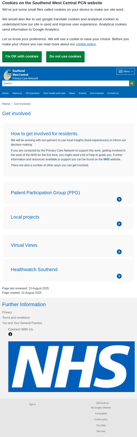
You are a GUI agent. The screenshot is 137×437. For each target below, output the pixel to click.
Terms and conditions (16, 317)
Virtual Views (24, 245)
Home (6, 103)
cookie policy (86, 44)
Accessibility (101, 413)
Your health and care (54, 93)
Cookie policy (100, 419)
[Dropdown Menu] (126, 71)
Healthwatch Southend (34, 269)
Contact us (113, 93)
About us (17, 93)
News (72, 93)
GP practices (33, 93)
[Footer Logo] (71, 366)
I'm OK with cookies (22, 56)
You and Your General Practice (22, 322)
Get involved (97, 93)
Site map (101, 431)
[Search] (65, 83)
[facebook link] (10, 334)
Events (82, 93)
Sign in (32, 404)
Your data (101, 425)
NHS (106, 159)
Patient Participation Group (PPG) (45, 192)
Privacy (7, 312)
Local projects (25, 217)
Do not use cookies (65, 56)
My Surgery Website (101, 408)
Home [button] (5, 93)
